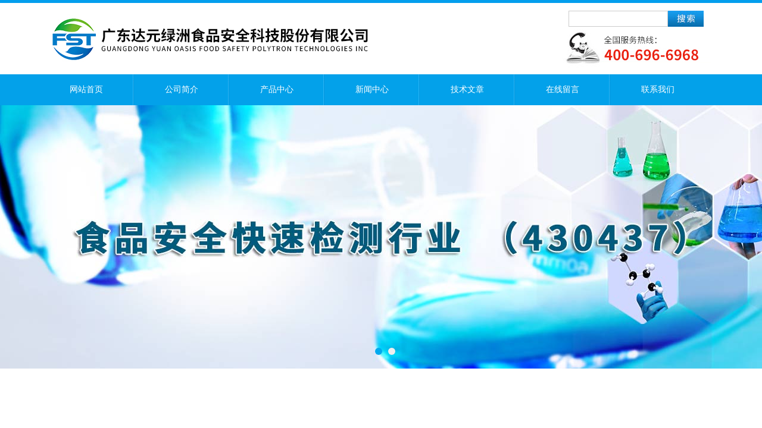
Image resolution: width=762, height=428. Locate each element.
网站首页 (86, 89)
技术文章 (467, 89)
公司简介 (181, 89)
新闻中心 (372, 89)
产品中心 (276, 89)
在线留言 (562, 89)
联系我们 (657, 89)
